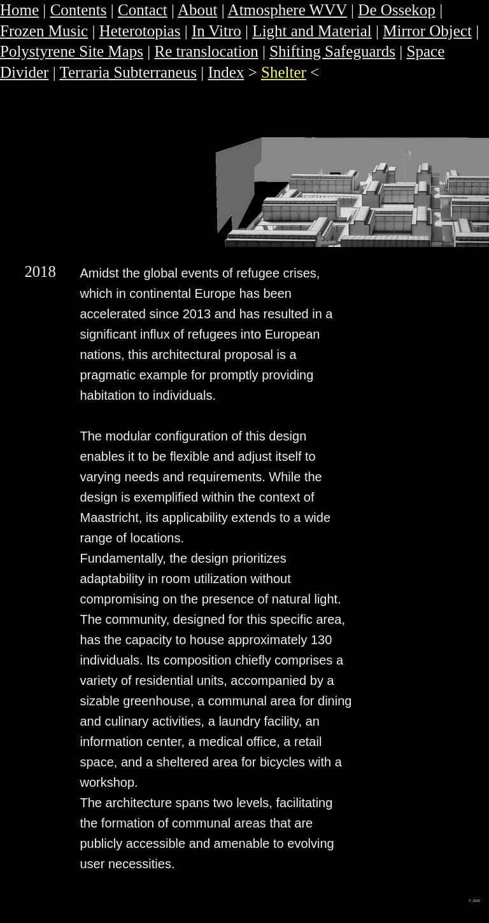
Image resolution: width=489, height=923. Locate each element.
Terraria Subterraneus (128, 72)
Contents (78, 9)
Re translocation (207, 51)
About (198, 9)
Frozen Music (44, 30)
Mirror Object (427, 30)
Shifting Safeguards (332, 51)
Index (226, 72)
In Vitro (216, 30)
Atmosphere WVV (287, 9)
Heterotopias (140, 30)
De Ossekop (397, 9)
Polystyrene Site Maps (71, 51)
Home (19, 9)
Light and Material (311, 30)
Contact (142, 9)
